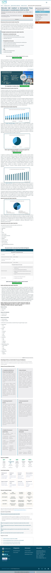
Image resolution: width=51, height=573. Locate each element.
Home (2, 5)
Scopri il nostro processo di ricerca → (20, 509)
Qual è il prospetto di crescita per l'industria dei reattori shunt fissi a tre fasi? (17, 523)
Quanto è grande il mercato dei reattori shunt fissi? (17, 514)
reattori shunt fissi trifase (10, 123)
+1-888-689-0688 (42, 554)
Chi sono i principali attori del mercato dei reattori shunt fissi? (17, 532)
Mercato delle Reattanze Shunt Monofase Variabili (11, 542)
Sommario (17, 19)
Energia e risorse (7, 5)
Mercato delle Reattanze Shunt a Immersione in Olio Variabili (13, 540)
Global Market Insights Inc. (6, 568)
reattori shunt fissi (9, 183)
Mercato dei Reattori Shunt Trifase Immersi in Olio (11, 543)
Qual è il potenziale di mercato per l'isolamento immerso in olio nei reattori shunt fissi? (17, 526)
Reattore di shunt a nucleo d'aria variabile (10, 538)
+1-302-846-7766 (41, 555)
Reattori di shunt (24, 5)
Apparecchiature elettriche (15, 5)
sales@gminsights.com (42, 557)
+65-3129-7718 (40, 556)
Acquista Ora (42, 11)
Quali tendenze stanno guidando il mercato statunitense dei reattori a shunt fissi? (17, 529)
